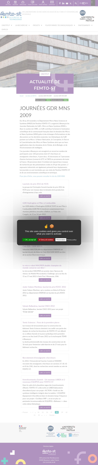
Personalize (60, 240)
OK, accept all (29, 240)
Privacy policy (71, 240)
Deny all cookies (46, 240)
